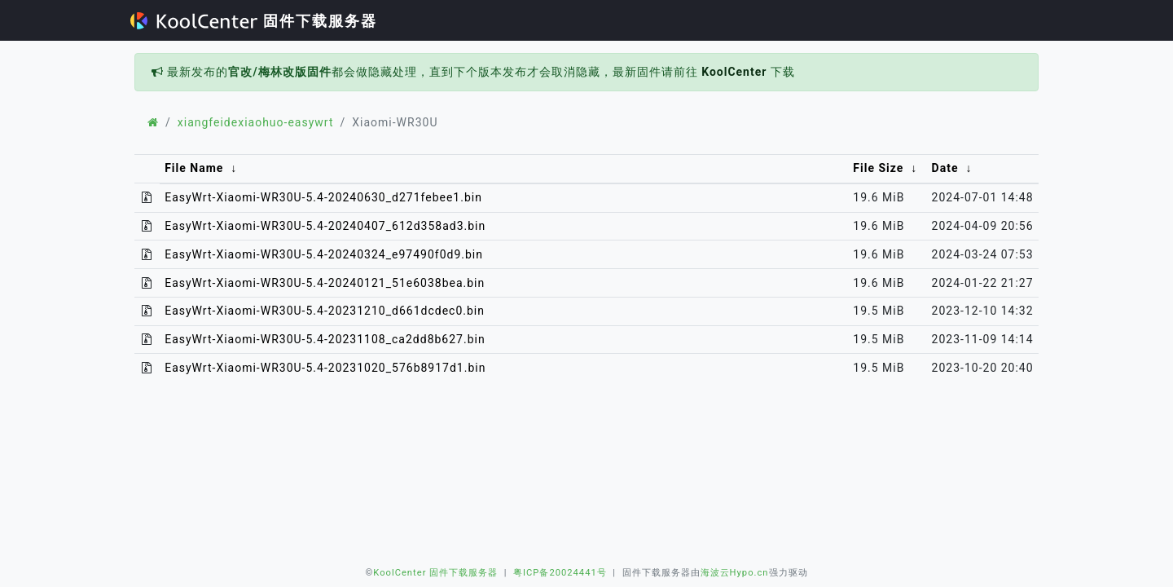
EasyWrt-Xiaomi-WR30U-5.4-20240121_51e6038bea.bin (325, 282)
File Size (878, 167)
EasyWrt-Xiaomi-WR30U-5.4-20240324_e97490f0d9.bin (324, 254)
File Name (194, 167)
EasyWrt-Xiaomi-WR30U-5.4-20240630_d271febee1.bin (323, 197)
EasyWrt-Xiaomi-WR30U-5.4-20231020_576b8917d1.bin (325, 367)
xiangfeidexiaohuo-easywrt (256, 122)
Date (945, 167)
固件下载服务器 (253, 20)
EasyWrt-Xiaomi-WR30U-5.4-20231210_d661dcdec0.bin (325, 310)
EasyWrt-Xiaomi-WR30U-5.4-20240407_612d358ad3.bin (325, 225)
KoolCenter (734, 71)
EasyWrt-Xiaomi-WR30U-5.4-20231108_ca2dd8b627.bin (325, 339)
